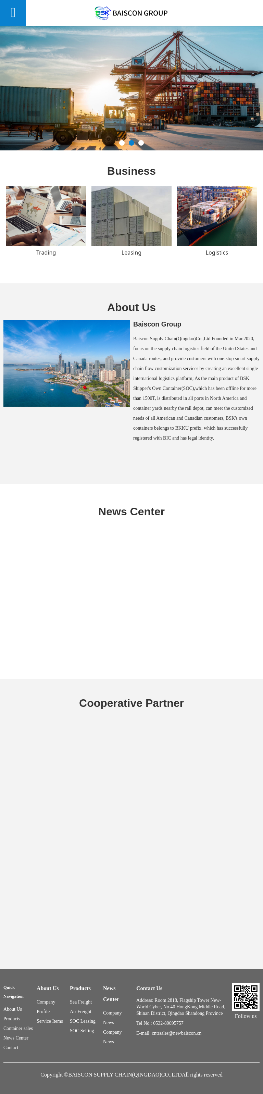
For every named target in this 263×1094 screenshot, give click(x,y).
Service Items (50, 1021)
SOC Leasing (83, 1021)
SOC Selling (82, 1030)
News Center (15, 1038)
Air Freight (80, 1011)
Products (11, 1018)
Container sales (18, 1028)
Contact (10, 1047)
